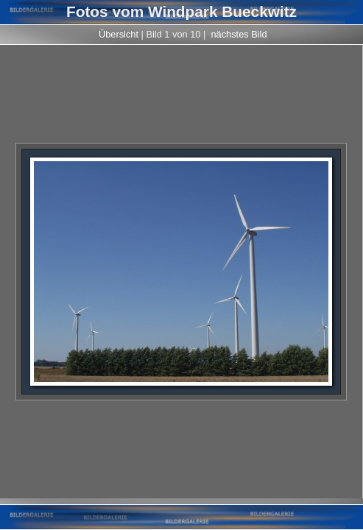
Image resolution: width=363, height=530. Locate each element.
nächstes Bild (239, 34)
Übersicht (118, 34)
